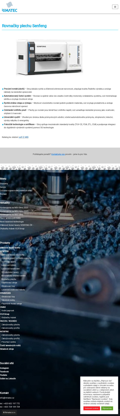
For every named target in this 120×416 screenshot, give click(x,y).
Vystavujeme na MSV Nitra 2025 (14, 211)
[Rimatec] (9, 7)
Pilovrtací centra (8, 342)
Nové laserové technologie (12, 221)
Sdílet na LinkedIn (8, 378)
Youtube (3, 375)
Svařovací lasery (8, 262)
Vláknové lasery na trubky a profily (16, 258)
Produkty (4, 183)
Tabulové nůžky (8, 300)
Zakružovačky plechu (10, 324)
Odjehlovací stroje (9, 282)
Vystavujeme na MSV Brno (11, 214)
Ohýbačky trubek (8, 317)
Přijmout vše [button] (107, 408)
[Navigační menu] (115, 7)
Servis (3, 187)
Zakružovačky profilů (10, 328)
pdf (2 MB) (23, 137)
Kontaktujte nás (58, 154)
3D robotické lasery (10, 272)
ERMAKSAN (5, 293)
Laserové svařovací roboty (13, 290)
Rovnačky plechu (8, 279)
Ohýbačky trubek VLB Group (12, 228)
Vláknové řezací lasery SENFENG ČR (16, 225)
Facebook (4, 371)
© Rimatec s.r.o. (9, 412)
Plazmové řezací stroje (11, 303)
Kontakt (3, 194)
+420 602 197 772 (12, 403)
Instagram (4, 368)
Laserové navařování (10, 269)
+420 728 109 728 (12, 407)
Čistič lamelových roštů (10, 218)
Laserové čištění (8, 265)
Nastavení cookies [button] (91, 408)
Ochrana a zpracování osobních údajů (16, 190)
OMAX (3, 307)
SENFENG (4, 251)
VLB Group (4, 314)
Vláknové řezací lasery (10, 248)
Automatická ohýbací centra (13, 275)
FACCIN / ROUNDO (8, 321)
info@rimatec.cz (7, 398)
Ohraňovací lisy (8, 286)
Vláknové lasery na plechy (12, 255)
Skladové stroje (7, 349)
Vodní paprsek (7, 310)
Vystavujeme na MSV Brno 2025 (14, 207)
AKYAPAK (4, 331)
